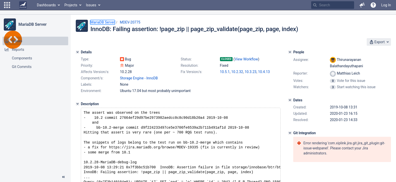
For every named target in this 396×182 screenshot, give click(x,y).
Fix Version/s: (191, 72)
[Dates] (290, 100)
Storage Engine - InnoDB (139, 78)
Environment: (91, 91)
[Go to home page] (23, 5)
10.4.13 (264, 72)
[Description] (77, 104)
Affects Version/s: (95, 72)
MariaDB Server (32, 24)
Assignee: (301, 60)
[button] (7, 5)
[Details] (77, 52)
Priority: (87, 65)
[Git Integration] (290, 133)
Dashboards (46, 5)
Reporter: (300, 73)
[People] (290, 52)
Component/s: (92, 78)
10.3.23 (251, 72)
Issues (91, 5)
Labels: (86, 84)
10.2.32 (237, 72)
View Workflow (246, 59)
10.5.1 (225, 72)
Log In (386, 5)
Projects (70, 5)
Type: (85, 59)
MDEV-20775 (130, 22)
